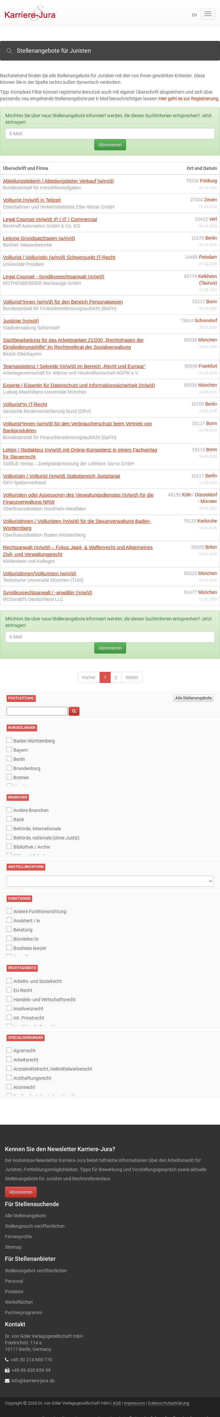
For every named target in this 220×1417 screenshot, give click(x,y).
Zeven (210, 199)
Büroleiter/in (26, 939)
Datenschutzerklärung (168, 1403)
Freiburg (208, 180)
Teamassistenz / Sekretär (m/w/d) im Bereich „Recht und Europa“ (74, 366)
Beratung (23, 929)
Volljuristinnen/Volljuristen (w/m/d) (39, 573)
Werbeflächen (19, 1302)
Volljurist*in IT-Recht (25, 404)
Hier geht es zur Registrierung (188, 98)
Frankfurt (208, 366)
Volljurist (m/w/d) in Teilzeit (32, 200)
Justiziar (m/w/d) (21, 320)
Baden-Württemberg (34, 741)
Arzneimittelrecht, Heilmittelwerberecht (52, 1069)
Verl (213, 219)
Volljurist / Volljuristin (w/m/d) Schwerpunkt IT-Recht (59, 257)
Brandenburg (26, 768)
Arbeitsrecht (25, 1059)
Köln (187, 494)
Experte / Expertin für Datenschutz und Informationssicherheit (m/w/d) (79, 385)
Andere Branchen (31, 810)
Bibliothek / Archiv (31, 847)
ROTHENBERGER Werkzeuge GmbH (42, 283)
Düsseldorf (206, 494)
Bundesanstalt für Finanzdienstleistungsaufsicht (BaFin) (60, 308)
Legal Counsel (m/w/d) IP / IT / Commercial (50, 219)
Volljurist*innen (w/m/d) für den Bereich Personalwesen (63, 301)
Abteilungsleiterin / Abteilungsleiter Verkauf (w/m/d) (58, 181)
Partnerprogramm (23, 1312)
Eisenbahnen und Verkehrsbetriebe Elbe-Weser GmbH (59, 207)
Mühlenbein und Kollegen (29, 561)
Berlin (211, 238)
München (207, 339)
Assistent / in (26, 920)
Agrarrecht (24, 1050)
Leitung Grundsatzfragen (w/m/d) (39, 238)
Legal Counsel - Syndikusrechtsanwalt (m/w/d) (53, 276)
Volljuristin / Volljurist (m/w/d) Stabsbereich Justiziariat (61, 476)
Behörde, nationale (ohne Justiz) (46, 837)
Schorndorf (206, 320)
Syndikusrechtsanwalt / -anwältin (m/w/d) (47, 592)
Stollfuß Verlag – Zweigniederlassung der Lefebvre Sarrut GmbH (68, 463)
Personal (14, 1281)
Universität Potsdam (23, 264)
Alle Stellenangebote (193, 698)
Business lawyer (29, 948)
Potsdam (208, 257)
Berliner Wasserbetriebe (27, 245)
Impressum (134, 1403)
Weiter (131, 677)
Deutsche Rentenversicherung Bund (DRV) (47, 411)
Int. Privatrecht (28, 1018)
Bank (18, 819)
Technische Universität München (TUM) (43, 580)
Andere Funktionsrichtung (39, 911)
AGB (117, 1403)
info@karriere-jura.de (33, 1380)
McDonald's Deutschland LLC (33, 599)
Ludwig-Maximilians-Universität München (44, 392)
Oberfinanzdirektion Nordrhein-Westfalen (44, 508)
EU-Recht (22, 990)
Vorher (89, 677)
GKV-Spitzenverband (24, 482)
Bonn (211, 301)
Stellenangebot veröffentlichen (36, 1270)
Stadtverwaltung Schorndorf (31, 327)
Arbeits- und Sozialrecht (37, 981)
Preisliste (14, 1291)
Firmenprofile (18, 1236)
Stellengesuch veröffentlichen (35, 1226)
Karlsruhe (207, 521)
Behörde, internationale (37, 828)
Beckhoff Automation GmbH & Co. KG (41, 226)
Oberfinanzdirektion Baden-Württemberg (44, 535)
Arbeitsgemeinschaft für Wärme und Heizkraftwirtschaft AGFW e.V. (71, 373)
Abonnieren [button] (21, 1192)
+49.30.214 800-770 (31, 1359)
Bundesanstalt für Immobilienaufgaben (42, 187)
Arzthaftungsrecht (32, 1078)
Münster (208, 501)
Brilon (211, 547)
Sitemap (13, 1247)
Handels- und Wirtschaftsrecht (44, 999)
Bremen (21, 777)
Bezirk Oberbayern (22, 354)
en (194, 15)
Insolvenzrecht (28, 1008)
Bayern (20, 750)
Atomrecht (24, 1087)
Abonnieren (110, 144)
